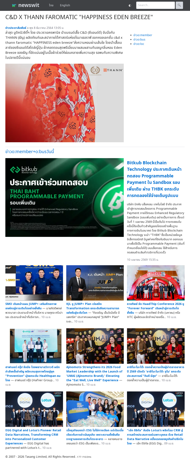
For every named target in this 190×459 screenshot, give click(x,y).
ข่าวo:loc (138, 44)
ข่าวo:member (142, 35)
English (65, 5)
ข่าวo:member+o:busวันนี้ (29, 151)
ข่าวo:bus (139, 39)
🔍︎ (179, 5)
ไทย (51, 5)
